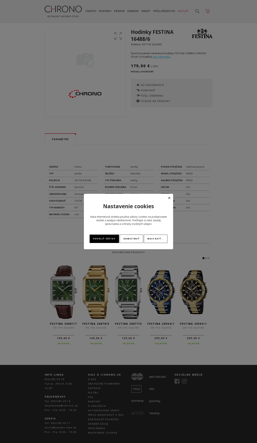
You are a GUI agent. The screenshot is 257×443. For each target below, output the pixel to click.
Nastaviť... (155, 238)
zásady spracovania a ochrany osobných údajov (133, 222)
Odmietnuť (131, 238)
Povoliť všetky (104, 238)
